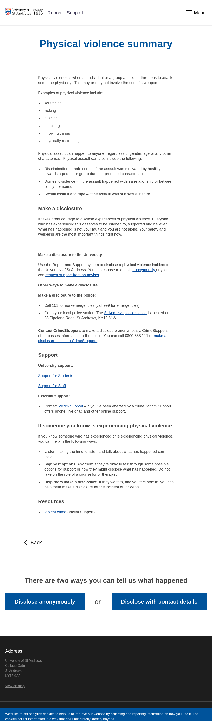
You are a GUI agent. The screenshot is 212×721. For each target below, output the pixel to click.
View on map (15, 686)
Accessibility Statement (50, 711)
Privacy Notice (16, 711)
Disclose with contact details (159, 601)
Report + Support (65, 12)
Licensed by (183, 711)
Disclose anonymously (45, 601)
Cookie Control (86, 711)
